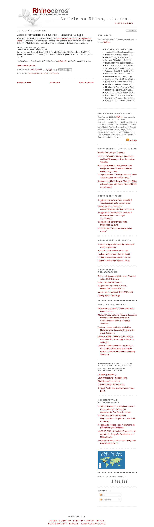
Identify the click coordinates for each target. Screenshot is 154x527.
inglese (107, 42)
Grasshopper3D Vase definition (111, 384)
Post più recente (24, 82)
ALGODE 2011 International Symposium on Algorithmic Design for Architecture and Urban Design (117, 434)
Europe (74, 524)
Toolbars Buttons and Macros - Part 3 (114, 254)
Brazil (101, 521)
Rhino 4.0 (44, 73)
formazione (33, 73)
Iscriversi (131, 140)
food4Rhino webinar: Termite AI (111, 153)
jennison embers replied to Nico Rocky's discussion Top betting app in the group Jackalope (116, 339)
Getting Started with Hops (109, 295)
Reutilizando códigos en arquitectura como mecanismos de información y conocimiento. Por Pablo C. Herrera (116, 409)
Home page (55, 82)
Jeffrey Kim (62, 61)
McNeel (119, 117)
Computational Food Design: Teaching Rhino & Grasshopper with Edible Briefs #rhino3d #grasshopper (117, 184)
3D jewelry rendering (107, 374)
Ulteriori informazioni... (26, 65)
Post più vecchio (86, 82)
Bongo (90, 521)
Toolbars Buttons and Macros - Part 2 (114, 257)
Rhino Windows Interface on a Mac (113, 250)
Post (103, 495)
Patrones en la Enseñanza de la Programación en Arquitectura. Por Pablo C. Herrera (117, 418)
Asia (103, 524)
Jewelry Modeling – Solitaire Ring (112, 378)
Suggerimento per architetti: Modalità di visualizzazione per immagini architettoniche (115, 216)
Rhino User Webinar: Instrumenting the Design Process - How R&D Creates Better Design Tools (115, 168)
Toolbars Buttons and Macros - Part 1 (114, 261)
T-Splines (54, 73)
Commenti (105, 500)
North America (57, 524)
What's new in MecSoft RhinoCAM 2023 (115, 292)
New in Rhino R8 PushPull (109, 282)
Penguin (78, 521)
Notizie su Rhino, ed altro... (97, 19)
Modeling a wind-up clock (109, 381)
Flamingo (65, 521)
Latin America (89, 524)
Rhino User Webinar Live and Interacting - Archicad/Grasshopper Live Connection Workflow (116, 159)
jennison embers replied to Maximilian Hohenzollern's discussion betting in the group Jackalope (116, 330)
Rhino (53, 521)
